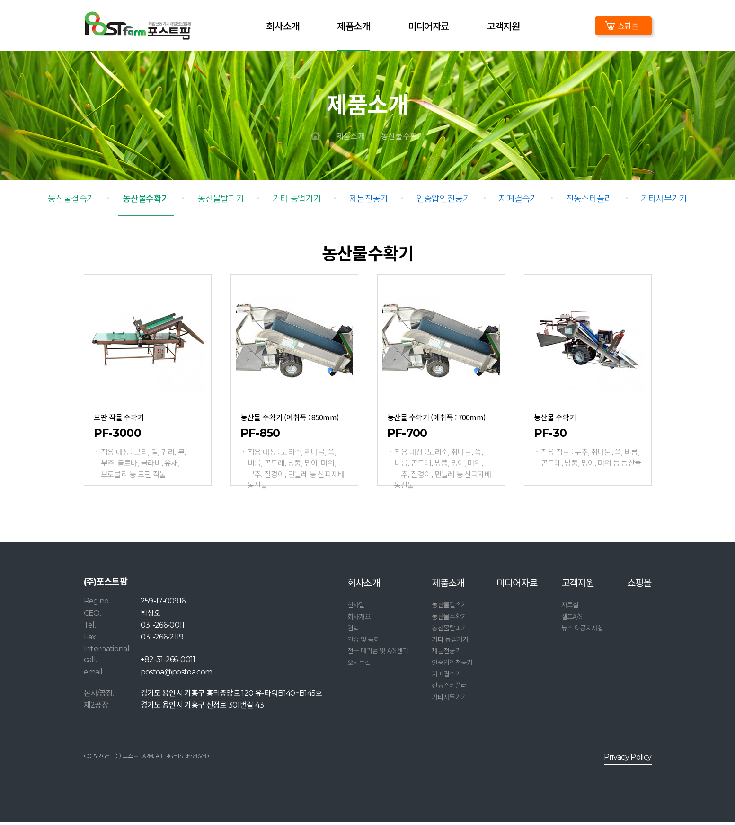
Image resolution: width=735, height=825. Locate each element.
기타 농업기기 (297, 201)
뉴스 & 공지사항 (582, 631)
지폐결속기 (518, 201)
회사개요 (359, 619)
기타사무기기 (664, 201)
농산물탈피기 (220, 201)
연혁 (353, 631)
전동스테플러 (589, 201)
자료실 (570, 607)
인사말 (356, 607)
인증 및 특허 (363, 642)
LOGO (138, 25)
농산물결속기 (71, 201)
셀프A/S (572, 619)
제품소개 (350, 139)
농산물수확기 (403, 139)
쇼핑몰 (628, 25)
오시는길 (359, 665)
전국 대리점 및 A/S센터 (377, 653)
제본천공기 (368, 201)
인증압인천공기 (443, 201)
